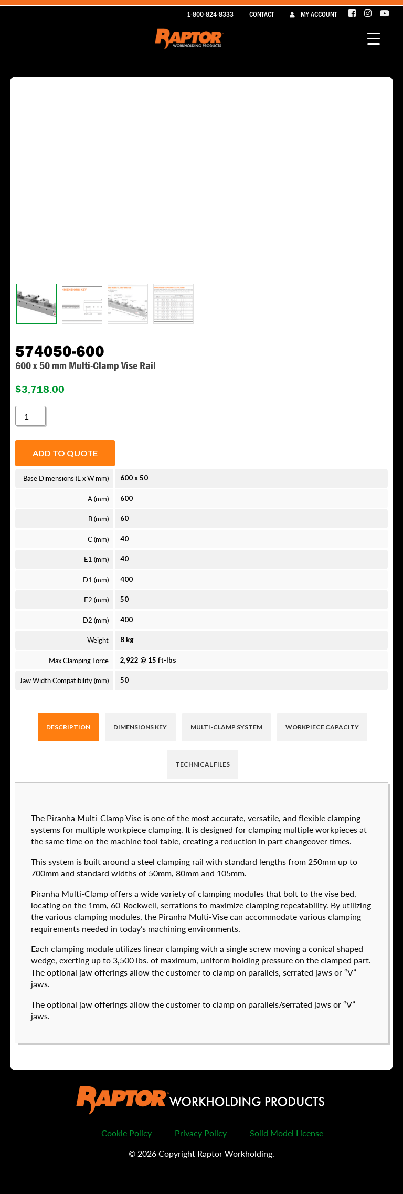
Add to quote (65, 453)
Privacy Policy (201, 1133)
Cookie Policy (126, 1133)
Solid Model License (286, 1133)
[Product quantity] (30, 416)
